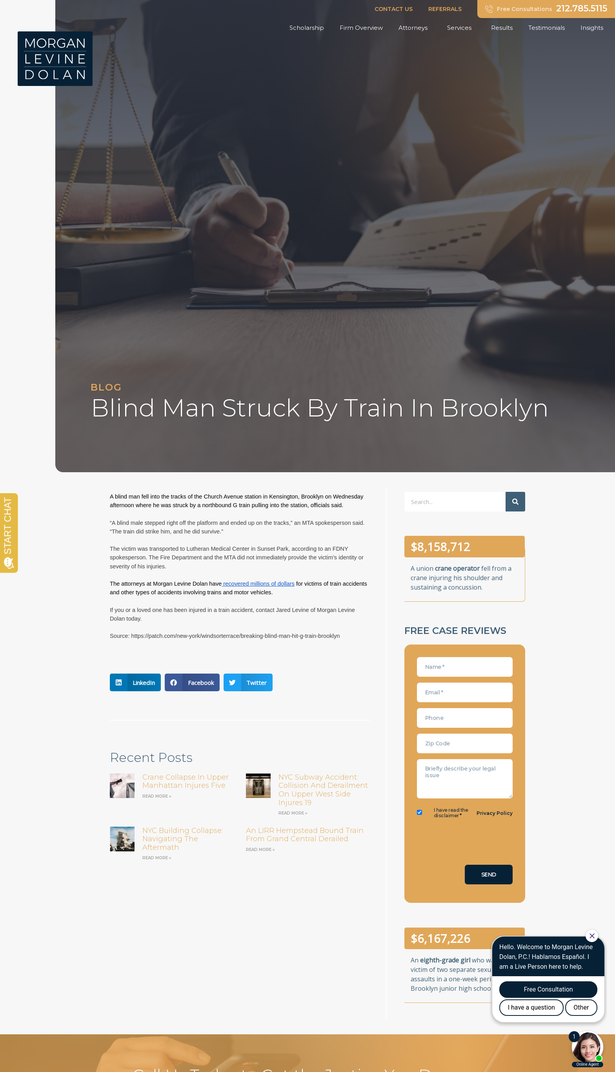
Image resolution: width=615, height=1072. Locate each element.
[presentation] (476, 843)
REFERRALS (445, 9)
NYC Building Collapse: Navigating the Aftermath (182, 839)
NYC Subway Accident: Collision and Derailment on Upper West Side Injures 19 (323, 790)
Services (461, 28)
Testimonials (546, 27)
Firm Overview (361, 27)
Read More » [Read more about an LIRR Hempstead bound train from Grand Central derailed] (260, 849)
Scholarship (306, 27)
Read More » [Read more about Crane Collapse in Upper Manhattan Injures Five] (156, 796)
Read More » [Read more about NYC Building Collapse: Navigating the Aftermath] (156, 857)
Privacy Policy (495, 813)
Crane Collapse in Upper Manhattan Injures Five (185, 781)
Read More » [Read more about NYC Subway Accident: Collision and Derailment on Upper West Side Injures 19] (292, 813)
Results (502, 27)
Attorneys (414, 28)
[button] (135, 682)
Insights (593, 28)
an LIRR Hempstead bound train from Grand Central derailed (305, 835)
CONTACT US (394, 9)
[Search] (515, 501)
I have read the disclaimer (451, 812)
